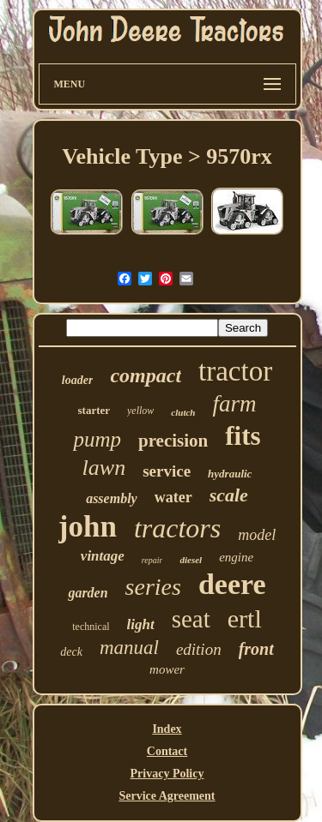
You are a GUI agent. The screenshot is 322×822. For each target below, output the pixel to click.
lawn (104, 467)
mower (167, 669)
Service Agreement (166, 795)
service (167, 471)
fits (242, 436)
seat (191, 619)
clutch (183, 412)
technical (90, 627)
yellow (140, 411)
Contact (167, 751)
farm (234, 404)
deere (232, 584)
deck (71, 651)
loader (78, 380)
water (173, 497)
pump (97, 439)
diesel (190, 560)
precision (173, 440)
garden (87, 592)
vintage (103, 556)
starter (94, 410)
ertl (245, 618)
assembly (111, 498)
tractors (177, 528)
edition (199, 649)
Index (166, 729)
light (141, 624)
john (87, 526)
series (153, 586)
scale (229, 495)
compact (145, 375)
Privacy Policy (167, 773)
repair (152, 560)
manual (129, 647)
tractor (235, 371)
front (256, 648)
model (257, 534)
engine (236, 557)
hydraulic (230, 473)
